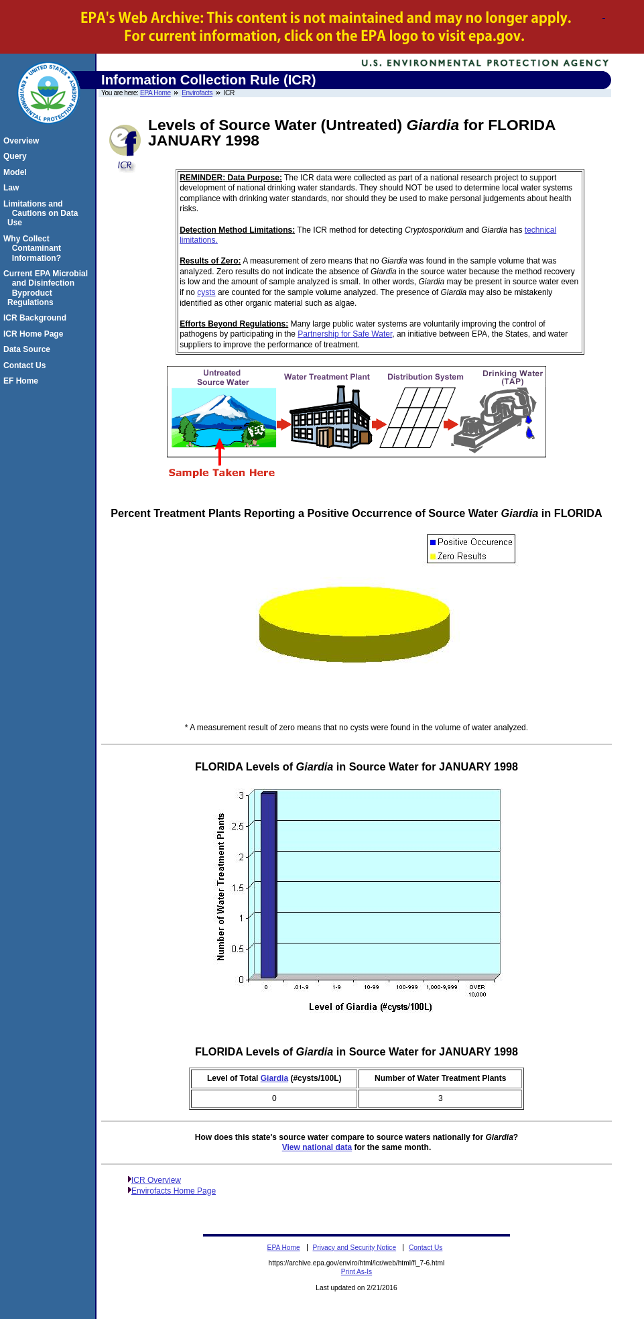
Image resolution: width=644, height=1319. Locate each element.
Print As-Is (356, 1271)
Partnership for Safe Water (345, 334)
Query (17, 156)
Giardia (274, 1078)
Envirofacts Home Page (173, 1191)
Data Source (28, 349)
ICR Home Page (35, 334)
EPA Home (155, 93)
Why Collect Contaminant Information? (34, 248)
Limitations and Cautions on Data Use (42, 213)
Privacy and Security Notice (355, 1247)
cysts (206, 292)
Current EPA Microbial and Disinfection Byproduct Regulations (47, 288)
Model (17, 172)
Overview (23, 141)
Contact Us (26, 365)
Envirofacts (197, 93)
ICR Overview (156, 1180)
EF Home (22, 381)
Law (13, 187)
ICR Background (36, 318)
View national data (317, 1147)
